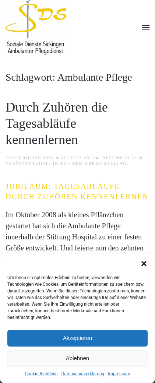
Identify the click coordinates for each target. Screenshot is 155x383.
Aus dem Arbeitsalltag (93, 163)
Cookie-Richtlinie (41, 373)
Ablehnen (77, 358)
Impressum (119, 373)
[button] (144, 263)
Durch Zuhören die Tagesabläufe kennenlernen (57, 123)
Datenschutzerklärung (82, 373)
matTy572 (69, 157)
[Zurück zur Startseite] (36, 27)
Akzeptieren (77, 338)
